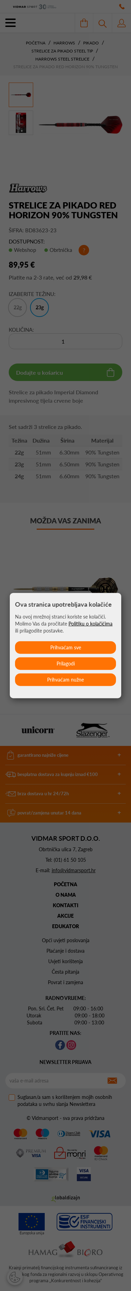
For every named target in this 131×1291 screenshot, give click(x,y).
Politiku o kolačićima (90, 623)
